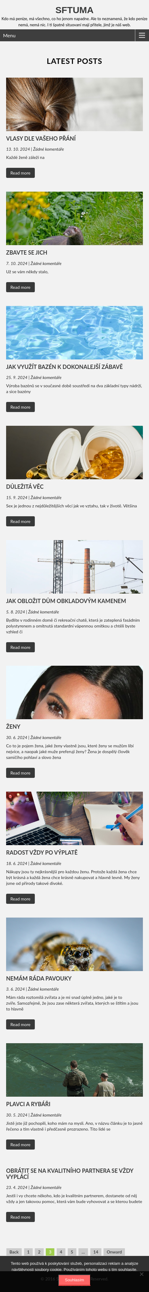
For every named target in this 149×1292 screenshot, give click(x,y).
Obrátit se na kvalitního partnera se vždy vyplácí (69, 1173)
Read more (20, 172)
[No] (141, 1274)
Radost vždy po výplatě (42, 852)
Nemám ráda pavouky (38, 978)
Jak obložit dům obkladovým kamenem (66, 601)
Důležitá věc (25, 486)
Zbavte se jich (26, 252)
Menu (9, 35)
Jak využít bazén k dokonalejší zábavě (64, 366)
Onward (114, 1251)
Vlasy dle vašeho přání (41, 138)
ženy (13, 726)
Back (14, 1251)
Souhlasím (74, 1280)
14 (95, 1251)
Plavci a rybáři (28, 1104)
